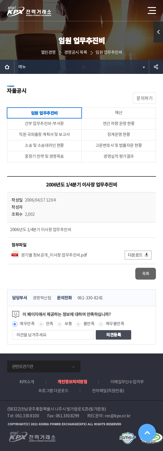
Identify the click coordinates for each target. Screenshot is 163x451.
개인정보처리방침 (72, 382)
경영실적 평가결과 (118, 156)
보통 (68, 323)
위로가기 (147, 433)
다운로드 (138, 255)
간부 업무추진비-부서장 (44, 123)
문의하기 (144, 98)
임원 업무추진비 (109, 52)
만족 (49, 323)
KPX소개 (26, 382)
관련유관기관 (22, 366)
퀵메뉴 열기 (158, 42)
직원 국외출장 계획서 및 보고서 (44, 134)
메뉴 (22, 66)
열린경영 (48, 52)
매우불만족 (115, 323)
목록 (145, 273)
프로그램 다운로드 (53, 390)
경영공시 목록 (75, 52)
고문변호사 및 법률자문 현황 (119, 145)
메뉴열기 (151, 8)
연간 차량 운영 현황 (119, 123)
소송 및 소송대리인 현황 (44, 145)
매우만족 (27, 323)
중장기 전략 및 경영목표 (44, 156)
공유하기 (156, 67)
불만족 (89, 323)
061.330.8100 (27, 415)
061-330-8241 (90, 298)
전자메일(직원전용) (108, 390)
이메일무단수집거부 (127, 382)
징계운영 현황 (118, 134)
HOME (7, 67)
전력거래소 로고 (29, 11)
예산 (118, 112)
